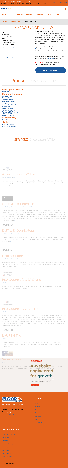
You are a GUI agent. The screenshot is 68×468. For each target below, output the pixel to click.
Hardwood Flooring (7, 444)
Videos (50, 14)
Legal (37, 410)
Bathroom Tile (7, 96)
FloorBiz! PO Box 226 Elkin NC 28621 (12, 1)
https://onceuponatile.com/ (10, 48)
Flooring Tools (6, 440)
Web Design (38, 422)
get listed (63, 3)
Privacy (37, 413)
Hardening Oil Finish (8, 447)
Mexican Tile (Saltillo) (9, 105)
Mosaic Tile (6, 107)
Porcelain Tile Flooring (10, 112)
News (11, 14)
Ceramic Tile (6, 98)
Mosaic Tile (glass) (8, 108)
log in (55, 3)
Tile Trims (5, 92)
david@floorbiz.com (12, 415)
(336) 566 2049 (28, 1)
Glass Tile (5, 120)
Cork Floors (5, 450)
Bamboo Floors (6, 453)
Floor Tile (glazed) (8, 101)
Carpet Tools (5, 437)
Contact (37, 406)
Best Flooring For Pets (8, 434)
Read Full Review (50, 70)
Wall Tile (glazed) (8, 124)
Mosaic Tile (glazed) (9, 110)
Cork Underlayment (7, 456)
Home (4, 14)
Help (58, 14)
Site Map (37, 419)
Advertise (38, 416)
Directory (40, 14)
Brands (29, 14)
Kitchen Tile (6, 103)
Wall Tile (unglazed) (9, 126)
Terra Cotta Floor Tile (9, 115)
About (37, 403)
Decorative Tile (7, 100)
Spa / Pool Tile (7, 114)
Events (20, 14)
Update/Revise (10, 57)
